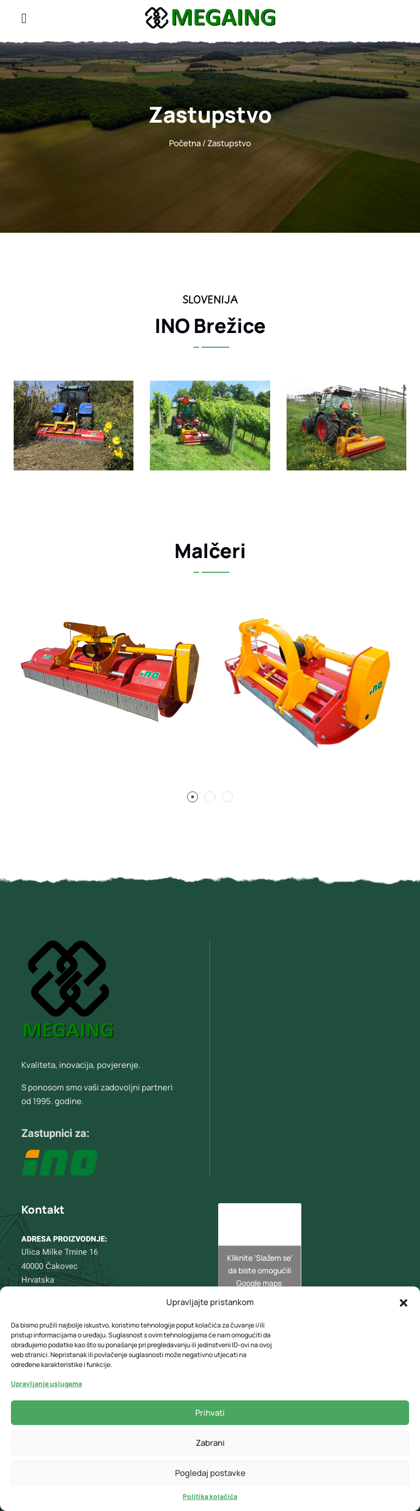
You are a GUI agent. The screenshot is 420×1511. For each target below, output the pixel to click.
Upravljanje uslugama (46, 1383)
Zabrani (210, 1443)
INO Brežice (210, 325)
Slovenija (210, 299)
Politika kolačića (210, 1496)
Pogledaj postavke (210, 1473)
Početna (185, 143)
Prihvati (210, 1412)
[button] (403, 1301)
